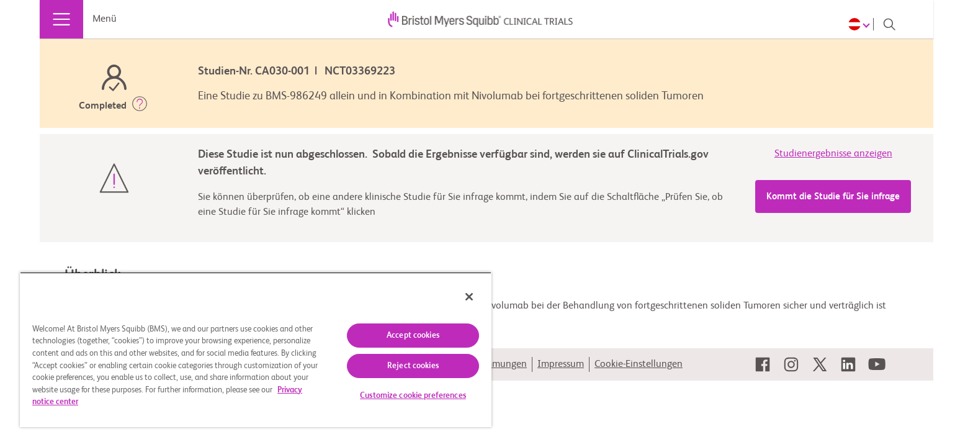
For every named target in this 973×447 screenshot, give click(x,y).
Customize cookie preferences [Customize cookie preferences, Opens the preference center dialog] (413, 396)
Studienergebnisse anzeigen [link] (833, 154)
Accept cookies (413, 336)
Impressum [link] (560, 364)
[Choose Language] (861, 24)
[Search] (889, 24)
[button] (139, 106)
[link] (762, 364)
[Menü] (61, 19)
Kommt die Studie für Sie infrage (833, 196)
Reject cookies (413, 366)
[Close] (469, 296)
